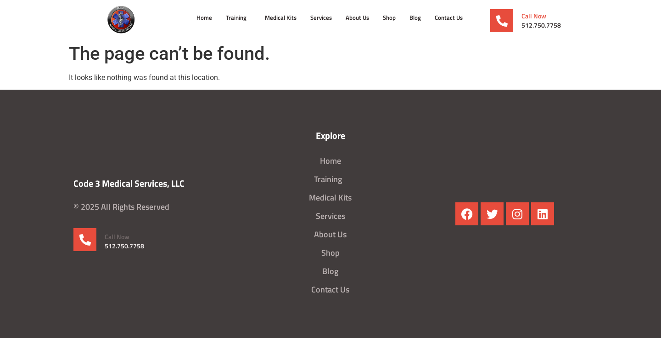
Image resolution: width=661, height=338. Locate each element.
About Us (357, 17)
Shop (389, 17)
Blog (415, 17)
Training (238, 17)
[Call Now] (501, 20)
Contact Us (449, 17)
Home (204, 17)
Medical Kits (281, 17)
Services (321, 17)
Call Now (533, 16)
